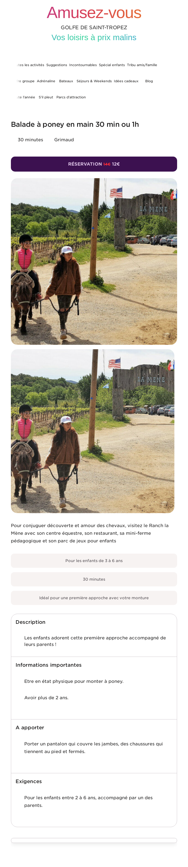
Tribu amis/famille (142, 65)
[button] (94, 622)
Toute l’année (23, 97)
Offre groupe (23, 81)
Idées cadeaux (126, 81)
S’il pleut (46, 97)
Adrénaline (46, 81)
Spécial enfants (112, 65)
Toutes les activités (28, 65)
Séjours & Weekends (94, 81)
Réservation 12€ (94, 164)
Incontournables (83, 65)
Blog (149, 81)
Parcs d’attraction (71, 97)
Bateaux (66, 81)
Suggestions (56, 65)
